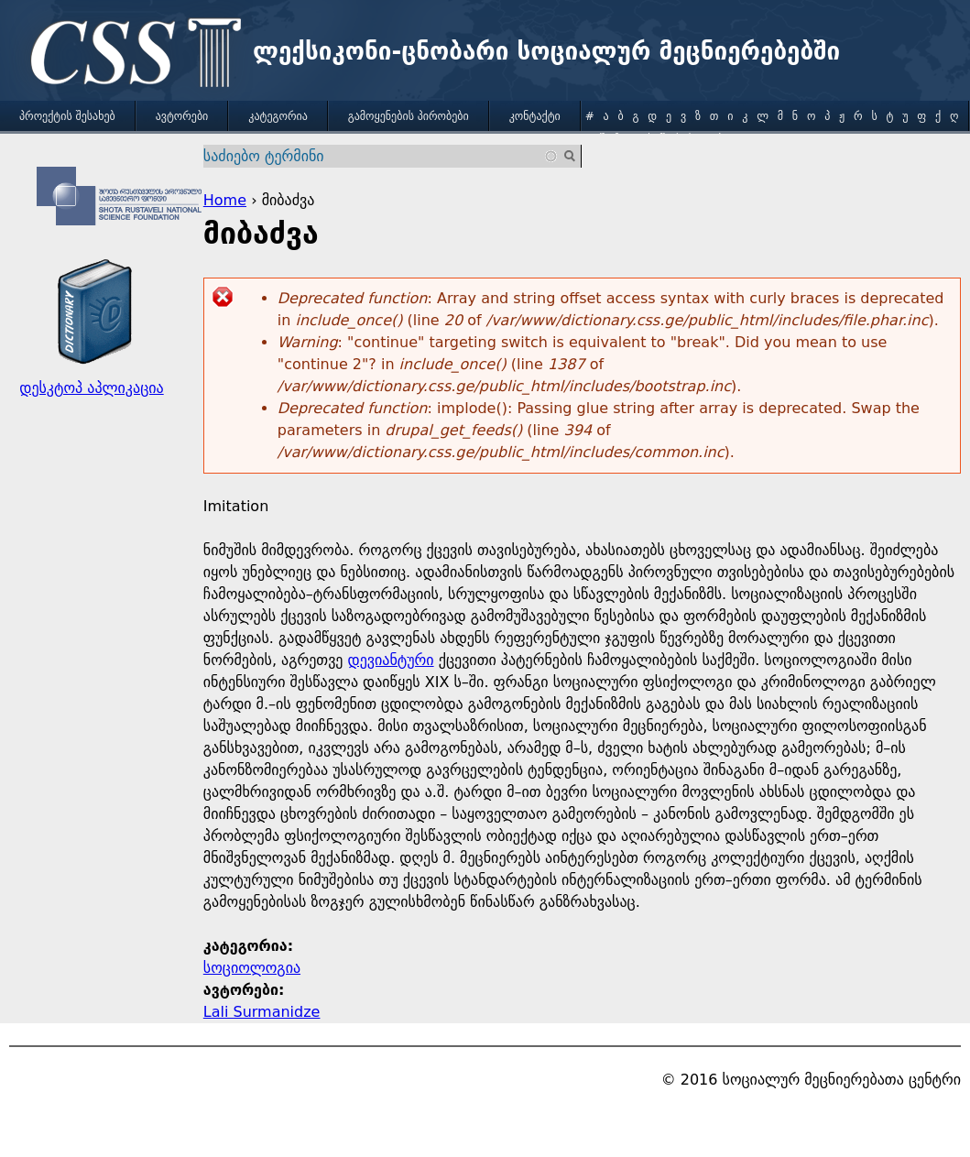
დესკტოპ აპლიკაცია (91, 388)
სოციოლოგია (251, 968)
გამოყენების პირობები (408, 116)
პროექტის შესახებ (67, 116)
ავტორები (182, 116)
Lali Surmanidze (262, 1012)
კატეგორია (277, 116)
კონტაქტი (535, 116)
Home (224, 200)
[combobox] (381, 156)
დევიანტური (391, 660)
